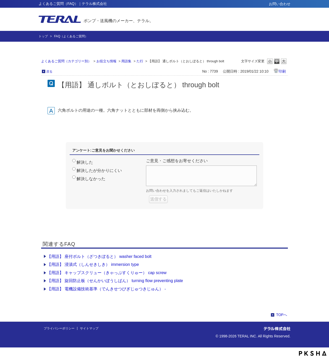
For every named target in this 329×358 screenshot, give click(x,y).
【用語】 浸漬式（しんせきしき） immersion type (93, 264)
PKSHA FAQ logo (312, 353)
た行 (139, 61)
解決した (85, 162)
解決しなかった (91, 179)
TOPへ (281, 315)
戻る (49, 71)
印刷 (282, 71)
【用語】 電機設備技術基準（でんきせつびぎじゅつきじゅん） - (106, 289)
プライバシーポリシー (59, 328)
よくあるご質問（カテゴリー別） (66, 61)
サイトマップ (89, 328)
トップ (43, 36)
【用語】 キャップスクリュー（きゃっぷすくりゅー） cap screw (107, 272)
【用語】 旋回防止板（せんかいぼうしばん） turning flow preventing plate (115, 280)
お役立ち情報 (106, 61)
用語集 (126, 61)
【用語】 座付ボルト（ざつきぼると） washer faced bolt (99, 256)
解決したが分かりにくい (99, 170)
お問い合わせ (279, 4)
